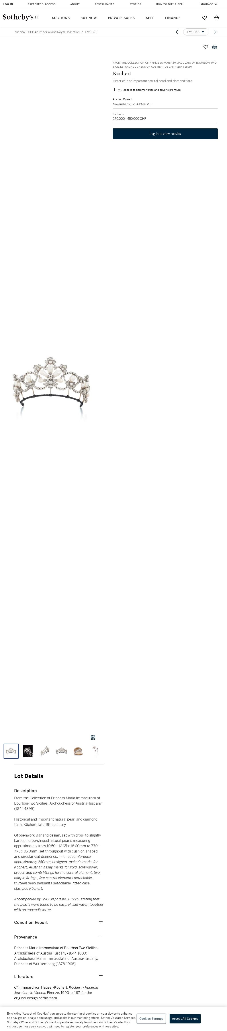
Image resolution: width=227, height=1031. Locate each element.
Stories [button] (135, 4)
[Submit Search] (192, 18)
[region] (113, 1019)
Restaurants (104, 4)
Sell (150, 18)
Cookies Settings (151, 1019)
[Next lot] (215, 31)
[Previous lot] (176, 31)
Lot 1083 (91, 32)
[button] (52, 384)
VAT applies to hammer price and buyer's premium (149, 90)
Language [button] (206, 4)
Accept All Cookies (185, 1019)
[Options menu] (196, 31)
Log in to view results (165, 134)
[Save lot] (205, 47)
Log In (8, 4)
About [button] (75, 4)
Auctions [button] (61, 18)
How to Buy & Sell (170, 4)
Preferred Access (42, 4)
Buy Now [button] (88, 18)
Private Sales (121, 18)
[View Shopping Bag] (216, 17)
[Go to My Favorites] (204, 17)
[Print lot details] (214, 47)
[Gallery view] (92, 737)
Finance (173, 18)
